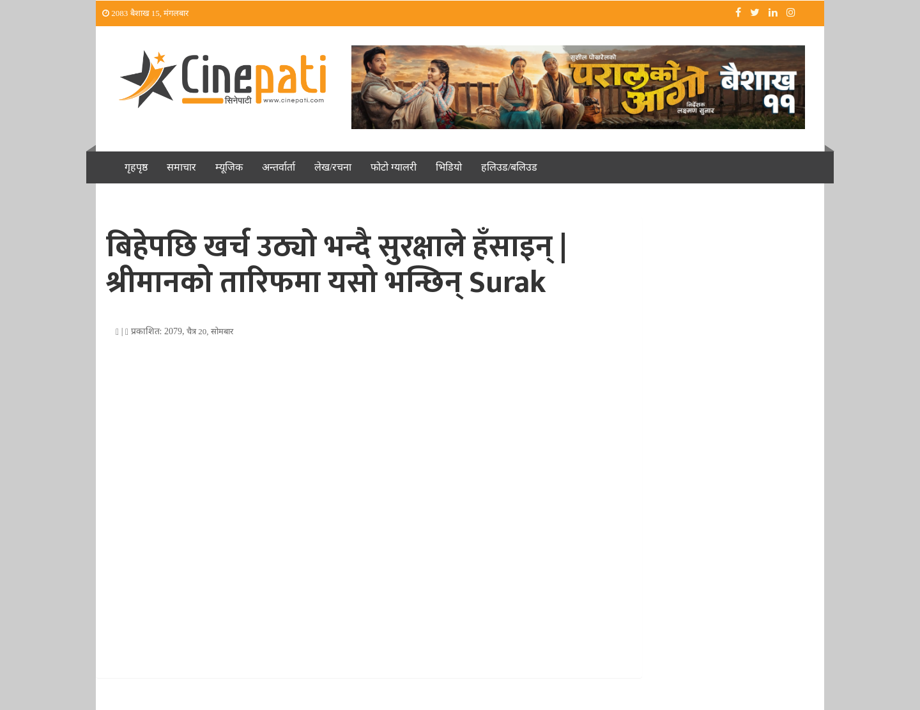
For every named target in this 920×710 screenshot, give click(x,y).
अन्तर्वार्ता (278, 167)
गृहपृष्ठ (136, 167)
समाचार (181, 167)
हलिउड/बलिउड (509, 167)
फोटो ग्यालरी (394, 167)
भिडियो (449, 167)
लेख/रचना (332, 167)
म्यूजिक (229, 167)
